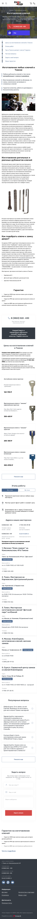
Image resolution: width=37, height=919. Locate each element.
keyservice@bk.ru (24, 533)
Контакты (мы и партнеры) (26, 892)
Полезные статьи (7, 903)
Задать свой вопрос (12, 57)
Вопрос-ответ (22, 895)
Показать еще (18, 476)
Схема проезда (7, 559)
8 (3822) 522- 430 (20, 318)
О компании (5, 895)
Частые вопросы (10, 54)
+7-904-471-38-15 (7, 690)
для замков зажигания (25, 257)
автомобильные (8, 76)
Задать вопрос (18, 813)
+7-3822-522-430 (7, 571)
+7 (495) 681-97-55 (8, 662)
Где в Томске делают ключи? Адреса (17, 50)
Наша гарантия (10, 61)
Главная (12, 10)
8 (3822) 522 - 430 (7, 525)
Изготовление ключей (20, 10)
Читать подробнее (9, 851)
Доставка (4, 892)
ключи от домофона (22, 76)
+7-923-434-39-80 (24, 525)
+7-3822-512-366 (7, 602)
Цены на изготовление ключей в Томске (18, 43)
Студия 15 (18, 916)
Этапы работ (9, 46)
